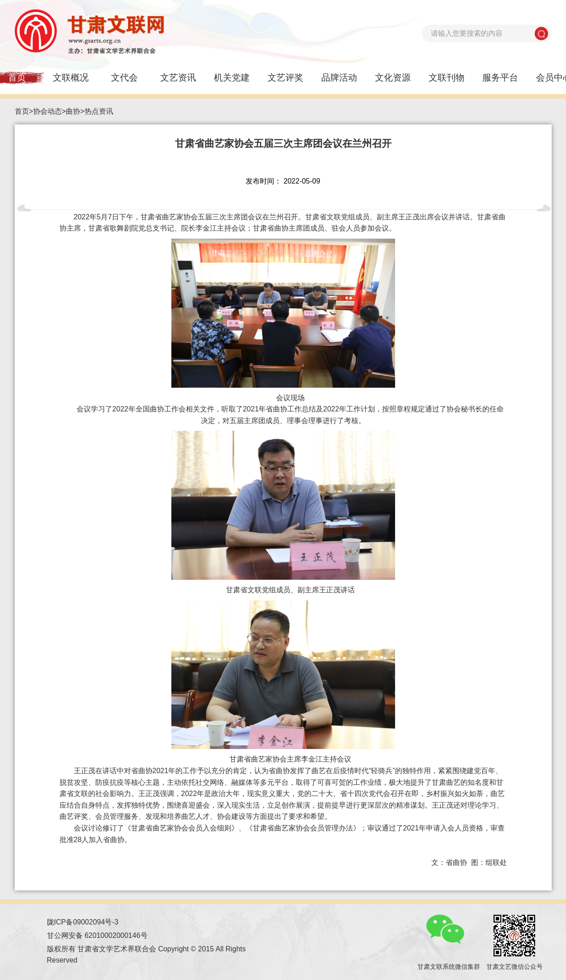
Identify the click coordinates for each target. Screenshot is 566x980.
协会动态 (47, 111)
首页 (22, 111)
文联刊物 (446, 77)
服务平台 (500, 77)
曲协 (73, 111)
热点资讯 (99, 111)
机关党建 (232, 77)
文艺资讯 (178, 77)
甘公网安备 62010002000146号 (97, 935)
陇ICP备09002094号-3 (83, 922)
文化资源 (393, 77)
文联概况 (71, 77)
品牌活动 (339, 77)
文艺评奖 (285, 77)
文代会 (124, 77)
